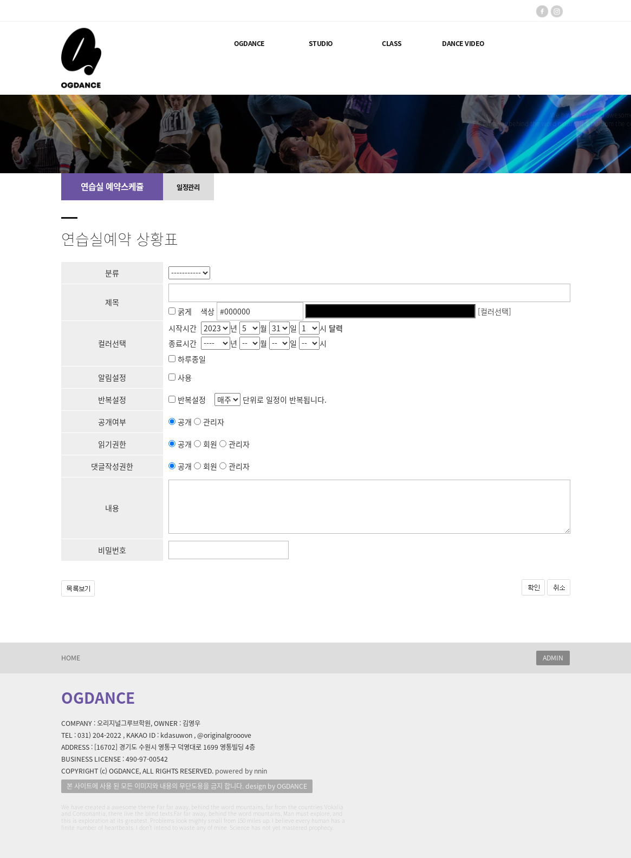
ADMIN (553, 658)
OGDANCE (249, 43)
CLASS (392, 43)
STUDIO (321, 43)
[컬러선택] (494, 311)
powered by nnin (241, 771)
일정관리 (188, 187)
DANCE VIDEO (463, 43)
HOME (70, 658)
